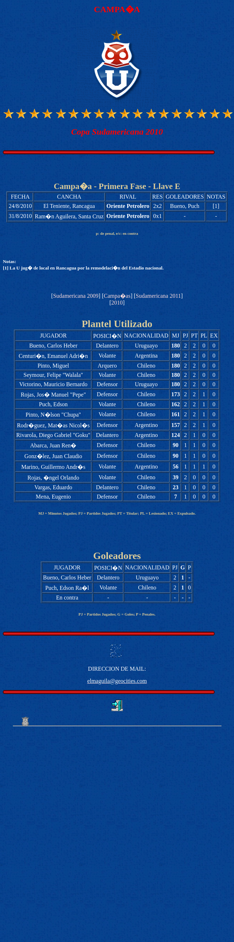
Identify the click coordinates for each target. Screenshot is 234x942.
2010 (117, 303)
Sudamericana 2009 (76, 296)
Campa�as (117, 296)
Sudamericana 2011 (158, 296)
